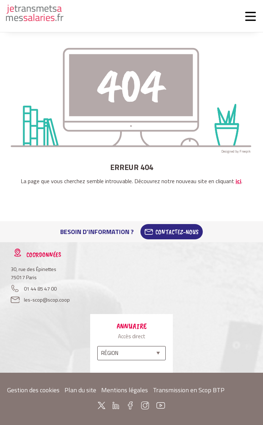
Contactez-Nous (176, 232)
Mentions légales (124, 390)
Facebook (130, 405)
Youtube (161, 405)
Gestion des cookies (33, 390)
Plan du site (80, 390)
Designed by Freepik (236, 151)
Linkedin (115, 405)
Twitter (101, 405)
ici (238, 181)
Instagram (145, 405)
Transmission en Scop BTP (189, 390)
